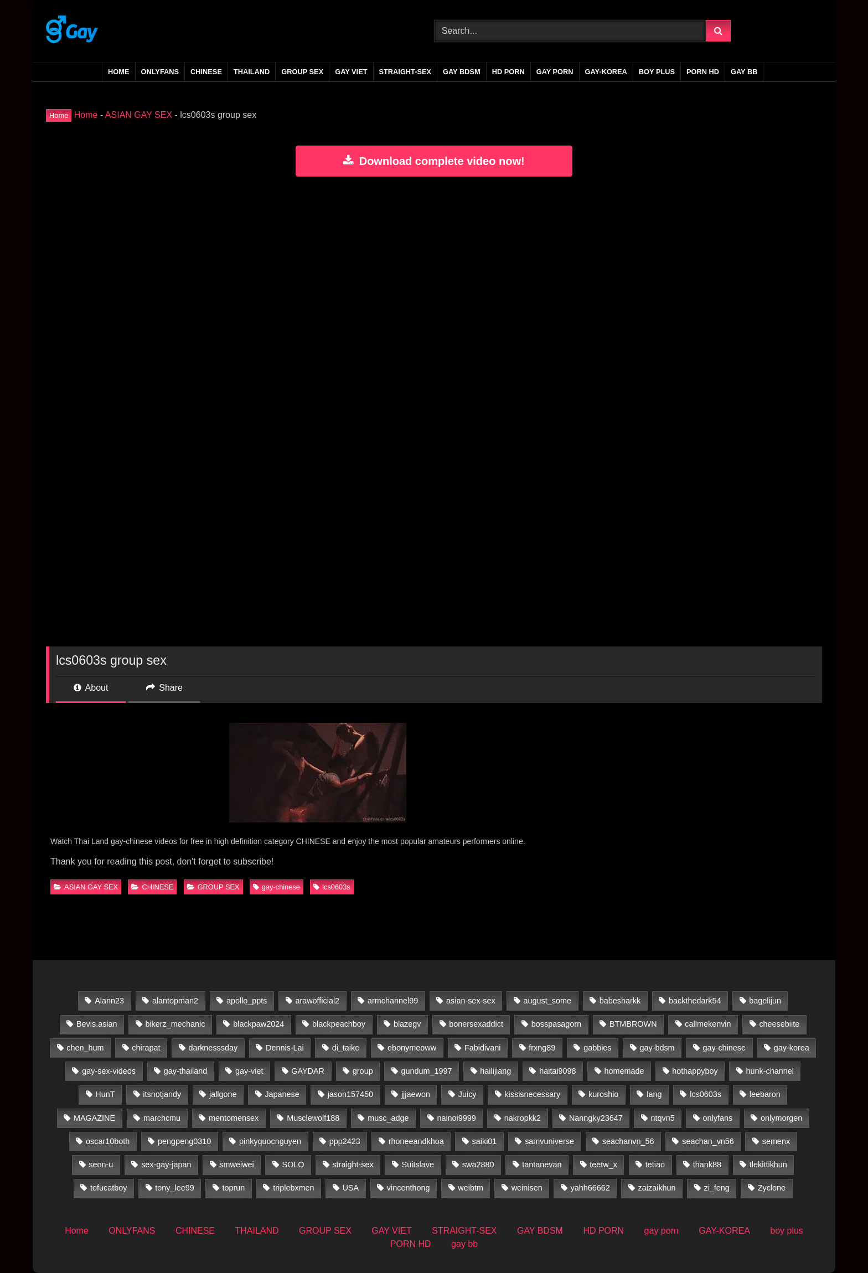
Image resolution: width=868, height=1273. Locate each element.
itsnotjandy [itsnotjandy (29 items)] (162, 1094)
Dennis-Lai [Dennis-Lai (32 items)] (285, 1047)
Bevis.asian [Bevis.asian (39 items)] (96, 1024)
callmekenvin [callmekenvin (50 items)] (708, 1024)
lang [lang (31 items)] (654, 1094)
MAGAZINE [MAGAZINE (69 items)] (94, 1118)
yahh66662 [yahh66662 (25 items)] (590, 1187)
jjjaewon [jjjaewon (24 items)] (415, 1094)
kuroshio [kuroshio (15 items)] (603, 1094)
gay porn (555, 72)
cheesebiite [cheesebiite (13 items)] (779, 1024)
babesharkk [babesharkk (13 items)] (620, 1000)
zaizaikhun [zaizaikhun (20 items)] (657, 1187)
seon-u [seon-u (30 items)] (101, 1164)
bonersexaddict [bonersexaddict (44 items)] (476, 1024)
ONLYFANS (160, 72)
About (91, 687)
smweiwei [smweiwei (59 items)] (236, 1164)
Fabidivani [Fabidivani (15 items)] (482, 1047)
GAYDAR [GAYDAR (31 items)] (307, 1071)
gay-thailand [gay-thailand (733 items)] (185, 1071)
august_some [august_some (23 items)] (547, 1000)
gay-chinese (276, 887)
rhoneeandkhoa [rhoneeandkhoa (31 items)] (416, 1141)
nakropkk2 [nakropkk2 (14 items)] (522, 1118)
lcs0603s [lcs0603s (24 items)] (705, 1094)
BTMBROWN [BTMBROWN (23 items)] (633, 1024)
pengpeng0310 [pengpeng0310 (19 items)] (184, 1141)
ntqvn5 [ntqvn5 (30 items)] (663, 1118)
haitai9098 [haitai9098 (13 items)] (557, 1071)
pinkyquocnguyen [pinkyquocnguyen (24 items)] (270, 1141)
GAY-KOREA (606, 72)
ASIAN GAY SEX (138, 115)
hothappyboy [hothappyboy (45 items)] (694, 1071)
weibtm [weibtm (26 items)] (470, 1187)
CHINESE (206, 72)
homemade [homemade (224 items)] (624, 1071)
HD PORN (508, 72)
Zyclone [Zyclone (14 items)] (772, 1187)
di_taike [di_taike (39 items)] (346, 1047)
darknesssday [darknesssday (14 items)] (212, 1047)
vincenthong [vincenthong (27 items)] (408, 1187)
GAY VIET (351, 72)
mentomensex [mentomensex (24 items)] (234, 1118)
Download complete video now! (433, 161)
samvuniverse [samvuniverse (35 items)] (549, 1141)
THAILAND (252, 72)
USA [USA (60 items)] (350, 1187)
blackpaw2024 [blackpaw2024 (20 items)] (258, 1024)
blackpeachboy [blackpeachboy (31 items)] (338, 1024)
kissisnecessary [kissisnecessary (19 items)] (532, 1094)
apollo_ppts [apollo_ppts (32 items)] (246, 1000)
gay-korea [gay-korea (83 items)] (791, 1047)
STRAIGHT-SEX (405, 72)
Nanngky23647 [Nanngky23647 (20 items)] (596, 1118)
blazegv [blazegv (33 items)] (407, 1024)
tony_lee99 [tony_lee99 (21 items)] (174, 1187)
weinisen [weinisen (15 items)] (527, 1187)
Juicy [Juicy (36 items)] (467, 1094)
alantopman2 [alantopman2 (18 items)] (175, 1000)
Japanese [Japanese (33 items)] (282, 1094)
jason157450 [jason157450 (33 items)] (350, 1094)
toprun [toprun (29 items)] (234, 1187)
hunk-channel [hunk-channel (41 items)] (770, 1071)
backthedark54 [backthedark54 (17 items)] (695, 1000)
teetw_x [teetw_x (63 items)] (603, 1164)
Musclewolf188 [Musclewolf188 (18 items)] (313, 1118)
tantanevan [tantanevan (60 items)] (541, 1164)
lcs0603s (331, 887)
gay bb (744, 72)
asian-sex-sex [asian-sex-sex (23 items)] (470, 1000)
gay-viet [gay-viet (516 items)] (249, 1071)
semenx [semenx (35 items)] (776, 1141)
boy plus (657, 72)
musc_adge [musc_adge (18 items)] (388, 1118)
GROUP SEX (302, 72)
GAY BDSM (461, 72)
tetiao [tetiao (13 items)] (655, 1164)
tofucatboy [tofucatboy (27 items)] (108, 1187)
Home (118, 72)
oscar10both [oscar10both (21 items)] (108, 1141)
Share (164, 687)
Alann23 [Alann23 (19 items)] (109, 1000)
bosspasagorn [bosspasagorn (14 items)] (556, 1024)
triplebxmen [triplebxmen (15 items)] (293, 1187)
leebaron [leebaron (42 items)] (765, 1094)
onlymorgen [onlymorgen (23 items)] (781, 1118)
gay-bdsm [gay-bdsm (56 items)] (656, 1047)
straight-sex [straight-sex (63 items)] (352, 1164)
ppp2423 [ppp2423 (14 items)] (344, 1141)
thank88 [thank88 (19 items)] (707, 1164)
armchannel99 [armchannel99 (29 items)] (393, 1000)
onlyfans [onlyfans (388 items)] (718, 1118)
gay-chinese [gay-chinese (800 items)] (724, 1047)
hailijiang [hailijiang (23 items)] (495, 1071)
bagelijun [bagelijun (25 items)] (765, 1000)
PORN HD (702, 72)
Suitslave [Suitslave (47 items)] (418, 1164)
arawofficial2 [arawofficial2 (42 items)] (317, 1000)
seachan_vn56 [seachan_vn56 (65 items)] (708, 1141)
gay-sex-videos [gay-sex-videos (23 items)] (109, 1071)
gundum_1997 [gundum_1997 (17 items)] (426, 1071)
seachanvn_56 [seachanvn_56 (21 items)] (628, 1141)
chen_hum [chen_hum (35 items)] (85, 1047)
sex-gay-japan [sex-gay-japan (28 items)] (166, 1164)
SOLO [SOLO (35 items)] (293, 1164)
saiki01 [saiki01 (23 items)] (484, 1141)
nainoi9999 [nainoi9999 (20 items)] (456, 1118)
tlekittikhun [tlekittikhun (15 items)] (768, 1164)
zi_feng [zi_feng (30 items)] (716, 1187)
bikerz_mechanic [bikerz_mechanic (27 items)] (175, 1024)
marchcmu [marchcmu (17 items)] (161, 1118)
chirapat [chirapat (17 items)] (146, 1047)
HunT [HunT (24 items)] (105, 1094)
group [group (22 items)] (363, 1071)
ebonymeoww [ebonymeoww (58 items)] (412, 1047)
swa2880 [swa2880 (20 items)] (478, 1164)
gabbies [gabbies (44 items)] (597, 1047)
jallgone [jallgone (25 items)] (223, 1094)
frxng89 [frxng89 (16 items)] (542, 1047)
